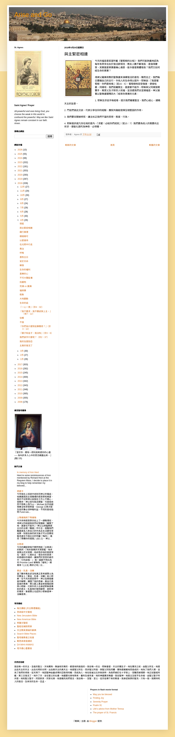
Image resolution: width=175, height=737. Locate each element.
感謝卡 (20, 491)
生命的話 (24, 303)
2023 (20, 162)
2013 (20, 381)
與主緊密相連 (26, 228)
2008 (20, 402)
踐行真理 (24, 232)
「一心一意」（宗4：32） (32, 307)
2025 (20, 154)
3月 (22, 351)
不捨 (22, 322)
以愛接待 (24, 240)
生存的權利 (25, 269)
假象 (22, 294)
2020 (20, 175)
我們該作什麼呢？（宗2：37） (34, 337)
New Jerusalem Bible (27, 615)
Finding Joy (98, 698)
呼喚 (22, 253)
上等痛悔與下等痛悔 (26, 517)
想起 (22, 223)
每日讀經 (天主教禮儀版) (28, 608)
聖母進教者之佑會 (25, 637)
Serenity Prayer (100, 701)
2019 (20, 179)
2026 (20, 149)
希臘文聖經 (22, 623)
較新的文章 (70, 145)
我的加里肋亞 (26, 341)
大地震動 (24, 298)
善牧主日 (24, 257)
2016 (20, 368)
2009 (20, 398)
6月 (22, 211)
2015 (20, 372)
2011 (20, 389)
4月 (22, 220)
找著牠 (23, 282)
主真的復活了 (26, 345)
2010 (20, 393)
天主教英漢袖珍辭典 (26, 630)
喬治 (22, 249)
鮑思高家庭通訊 (24, 641)
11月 (22, 191)
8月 (22, 203)
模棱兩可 (24, 236)
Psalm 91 (97, 705)
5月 (22, 216)
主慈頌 (20, 544)
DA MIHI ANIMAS (25, 644)
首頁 (112, 145)
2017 (20, 364)
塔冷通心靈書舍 (24, 648)
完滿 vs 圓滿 (26, 286)
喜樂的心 (24, 274)
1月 (22, 359)
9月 (22, 199)
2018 (20, 183)
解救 (22, 265)
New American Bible (26, 619)
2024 (20, 158)
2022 (20, 166)
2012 (20, 385)
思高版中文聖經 (24, 612)
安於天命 (24, 261)
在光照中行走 (26, 244)
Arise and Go (33, 14)
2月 (22, 355)
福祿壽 (23, 290)
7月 (22, 207)
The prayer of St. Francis (105, 712)
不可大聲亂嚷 (26, 278)
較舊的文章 (154, 145)
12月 (22, 187)
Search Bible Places (26, 634)
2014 (20, 377)
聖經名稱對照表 (24, 626)
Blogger (93, 721)
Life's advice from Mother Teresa (108, 709)
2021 (20, 170)
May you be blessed (102, 694)
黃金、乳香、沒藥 (25, 570)
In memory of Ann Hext (28, 472)
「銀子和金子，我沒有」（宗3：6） (36, 333)
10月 (22, 195)
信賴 (22, 318)
